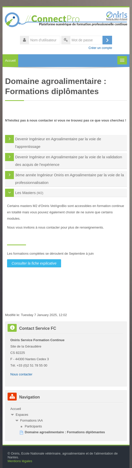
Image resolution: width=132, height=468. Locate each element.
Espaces (22, 415)
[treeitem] (66, 408)
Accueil (10, 60)
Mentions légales (20, 461)
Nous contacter (21, 374)
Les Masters (25, 192)
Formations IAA (31, 420)
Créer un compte (100, 48)
